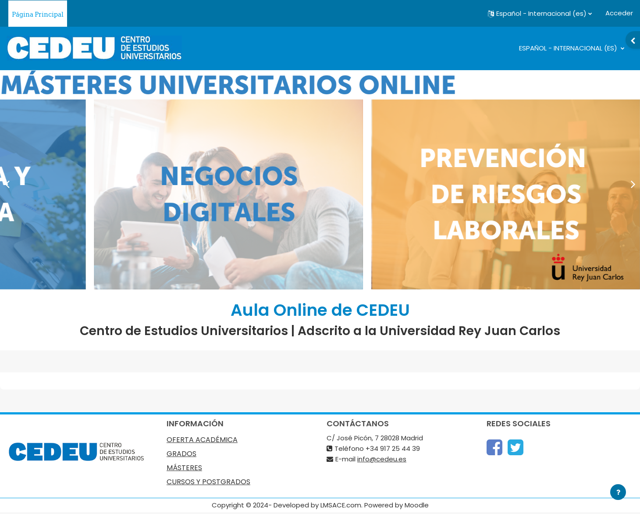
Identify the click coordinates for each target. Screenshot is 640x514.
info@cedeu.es (381, 459)
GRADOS (181, 454)
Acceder (619, 13)
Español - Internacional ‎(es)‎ (569, 48)
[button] (540, 13)
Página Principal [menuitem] (38, 14)
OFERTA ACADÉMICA (202, 439)
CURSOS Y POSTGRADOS (208, 482)
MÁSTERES (184, 468)
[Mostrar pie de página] (618, 492)
